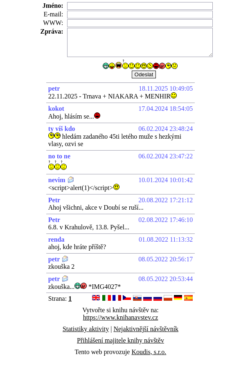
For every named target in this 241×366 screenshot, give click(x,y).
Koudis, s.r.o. (148, 351)
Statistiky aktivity (86, 328)
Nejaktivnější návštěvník (145, 328)
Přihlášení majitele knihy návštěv (120, 340)
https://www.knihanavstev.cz (120, 317)
